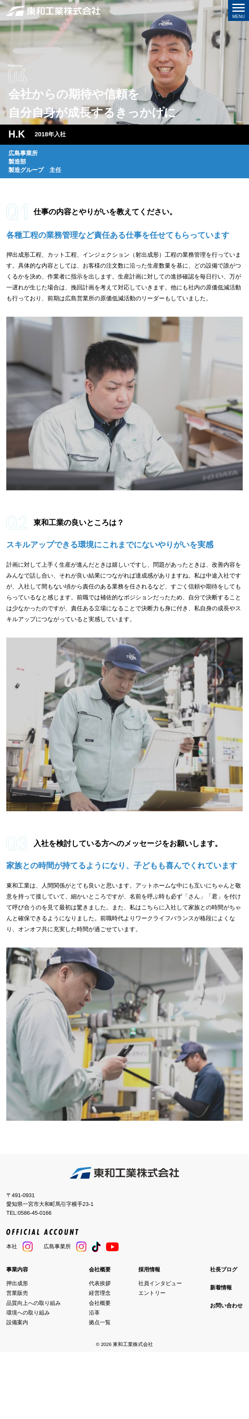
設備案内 (17, 1322)
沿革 (94, 1313)
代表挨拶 (100, 1283)
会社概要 (100, 1269)
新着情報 (221, 1287)
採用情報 (149, 1269)
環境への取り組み (28, 1313)
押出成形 (17, 1283)
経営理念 (100, 1293)
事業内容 (17, 1269)
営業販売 (17, 1293)
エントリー (152, 1293)
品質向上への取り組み (33, 1303)
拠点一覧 (100, 1322)
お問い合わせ (226, 1305)
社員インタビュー (160, 1283)
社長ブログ (223, 1269)
